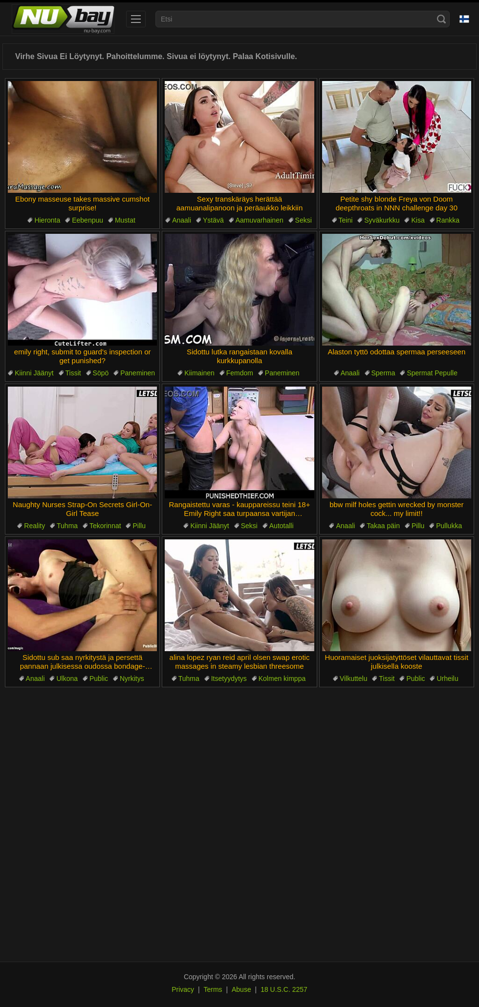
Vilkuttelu (354, 678)
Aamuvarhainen (259, 220)
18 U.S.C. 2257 (284, 989)
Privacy (183, 989)
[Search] (441, 19)
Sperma (383, 373)
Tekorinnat (105, 526)
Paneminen (137, 373)
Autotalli (281, 526)
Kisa (417, 220)
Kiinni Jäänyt (34, 373)
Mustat (125, 220)
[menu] (136, 19)
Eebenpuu (87, 220)
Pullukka (449, 526)
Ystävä (213, 220)
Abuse (241, 989)
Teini (346, 220)
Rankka (447, 220)
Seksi (303, 220)
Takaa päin (383, 526)
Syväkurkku (381, 220)
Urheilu (447, 678)
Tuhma (67, 526)
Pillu (138, 526)
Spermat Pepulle (432, 373)
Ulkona (67, 678)
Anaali (181, 220)
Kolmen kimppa (282, 678)
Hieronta (47, 220)
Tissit (73, 373)
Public (98, 678)
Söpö (101, 373)
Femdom (239, 373)
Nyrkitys (132, 678)
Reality (34, 526)
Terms (212, 989)
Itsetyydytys (229, 678)
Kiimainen (199, 373)
